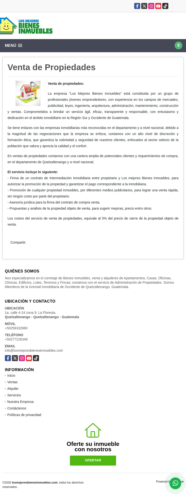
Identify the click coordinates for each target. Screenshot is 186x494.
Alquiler (13, 389)
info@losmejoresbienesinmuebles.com (34, 350)
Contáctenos (16, 408)
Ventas (12, 382)
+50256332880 (16, 328)
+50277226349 (16, 339)
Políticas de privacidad (24, 415)
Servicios (14, 395)
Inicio (11, 375)
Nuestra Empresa (20, 402)
